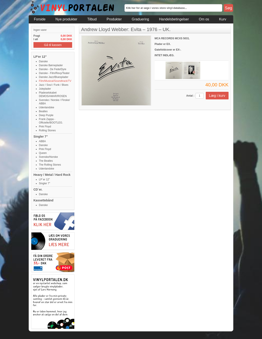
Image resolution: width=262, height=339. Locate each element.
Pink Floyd (45, 126)
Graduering (140, 19)
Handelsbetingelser (174, 19)
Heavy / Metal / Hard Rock (51, 174)
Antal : (190, 95)
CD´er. (37, 189)
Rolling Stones (47, 130)
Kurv (222, 19)
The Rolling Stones (50, 164)
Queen (43, 153)
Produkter (114, 19)
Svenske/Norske (48, 156)
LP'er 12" (40, 56)
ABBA (42, 141)
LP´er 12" (44, 179)
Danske (43, 61)
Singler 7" (40, 136)
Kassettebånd (43, 200)
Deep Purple (46, 115)
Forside (39, 19)
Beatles (43, 111)
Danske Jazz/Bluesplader (53, 77)
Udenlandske (46, 107)
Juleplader (45, 88)
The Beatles (46, 160)
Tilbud (92, 19)
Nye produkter (66, 19)
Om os (204, 19)
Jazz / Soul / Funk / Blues (53, 84)
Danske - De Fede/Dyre (52, 69)
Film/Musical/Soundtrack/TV (55, 80)
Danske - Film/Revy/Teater (54, 73)
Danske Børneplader (51, 65)
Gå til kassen (53, 45)
